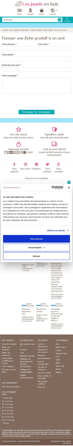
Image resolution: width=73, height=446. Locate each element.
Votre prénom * (9, 44)
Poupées (41, 355)
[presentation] (21, 102)
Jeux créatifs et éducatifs (19, 30)
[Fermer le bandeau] (69, 187)
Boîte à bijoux (48, 30)
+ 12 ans (5, 423)
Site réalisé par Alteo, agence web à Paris (61, 442)
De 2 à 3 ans (7, 404)
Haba (58, 363)
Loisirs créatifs (36, 30)
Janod (58, 369)
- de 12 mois (7, 398)
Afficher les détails (56, 230)
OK (69, 182)
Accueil (5, 30)
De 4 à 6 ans (7, 411)
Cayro (58, 350)
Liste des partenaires (11, 387)
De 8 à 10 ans (8, 417)
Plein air (41, 387)
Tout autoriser (36, 239)
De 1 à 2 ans (7, 401)
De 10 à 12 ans (8, 420)
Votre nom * (43, 44)
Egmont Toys (61, 353)
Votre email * (8, 54)
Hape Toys (60, 366)
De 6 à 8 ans (7, 414)
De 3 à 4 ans (7, 407)
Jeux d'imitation (44, 358)
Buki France (61, 347)
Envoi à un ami (60, 30)
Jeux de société (44, 373)
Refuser (36, 256)
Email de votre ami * (11, 65)
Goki (58, 360)
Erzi (57, 357)
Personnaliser (36, 247)
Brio (57, 344)
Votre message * (10, 75)
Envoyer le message (36, 112)
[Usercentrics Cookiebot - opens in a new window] (51, 187)
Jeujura (59, 372)
